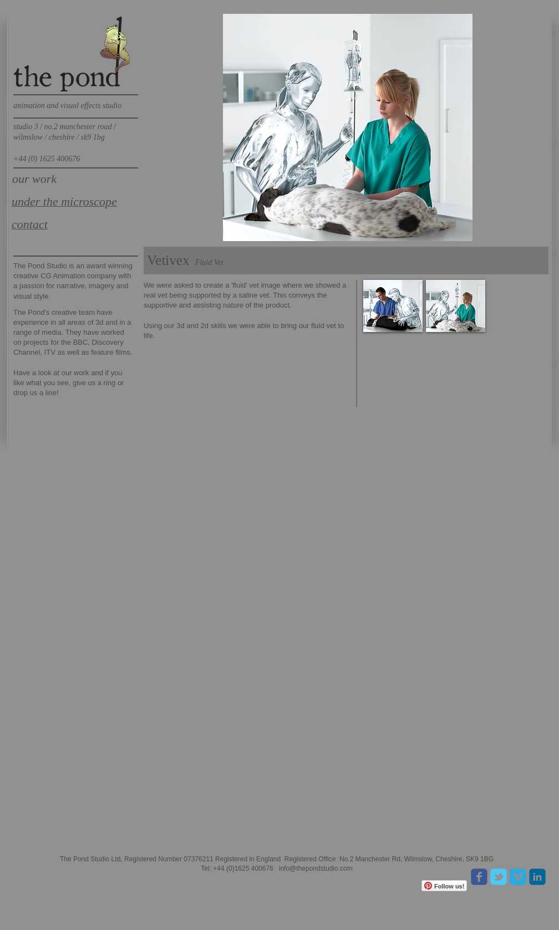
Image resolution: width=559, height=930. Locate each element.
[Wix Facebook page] (479, 876)
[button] (393, 306)
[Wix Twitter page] (498, 876)
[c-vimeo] (518, 876)
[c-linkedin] (537, 876)
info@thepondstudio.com (316, 868)
